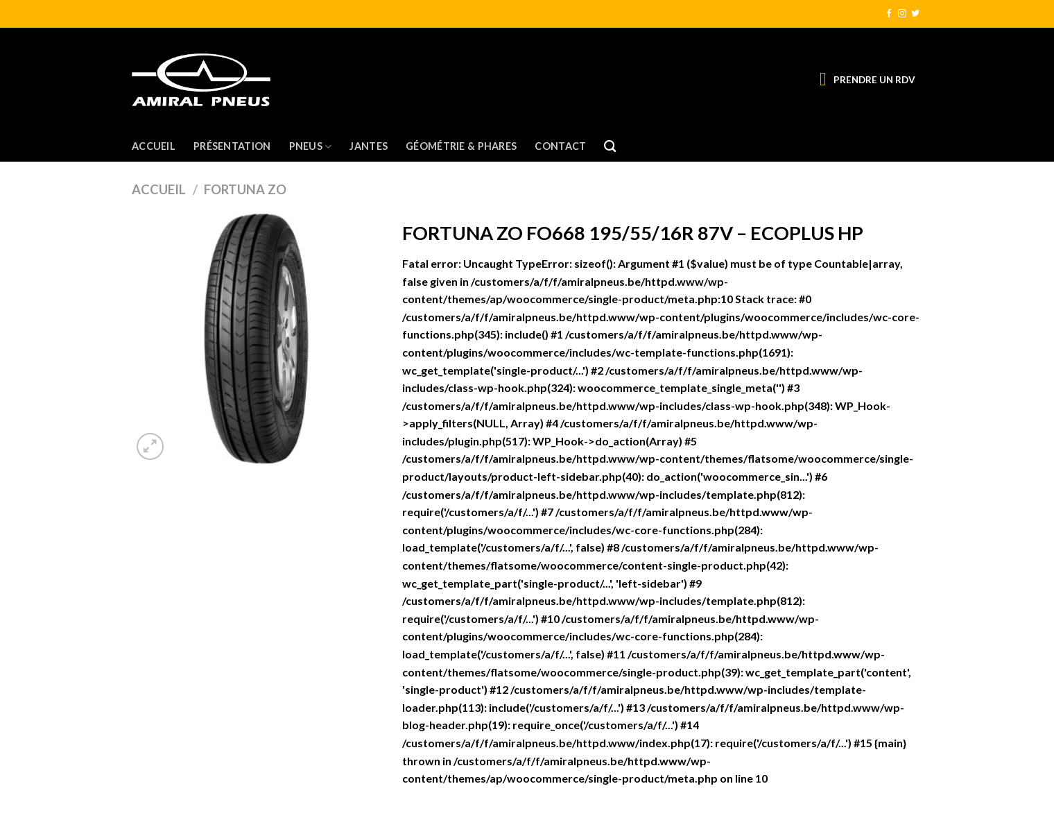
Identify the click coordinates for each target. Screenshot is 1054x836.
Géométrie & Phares (461, 146)
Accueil (153, 146)
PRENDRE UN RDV (874, 79)
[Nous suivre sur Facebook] (889, 14)
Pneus (310, 146)
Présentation (231, 146)
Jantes (368, 146)
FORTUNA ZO (245, 189)
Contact (560, 146)
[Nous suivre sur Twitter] (915, 14)
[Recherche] (610, 147)
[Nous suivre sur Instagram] (902, 14)
